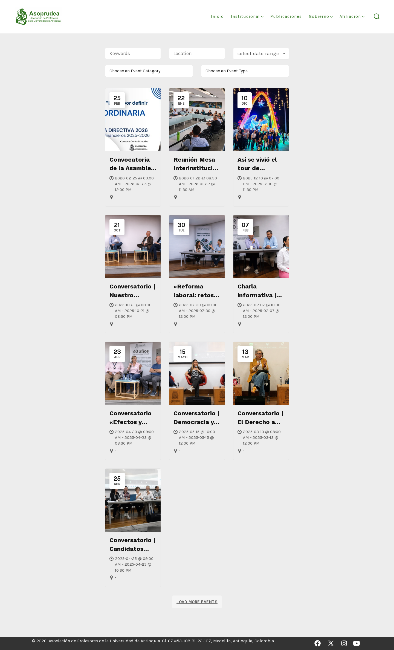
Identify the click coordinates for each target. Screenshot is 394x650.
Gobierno (321, 16)
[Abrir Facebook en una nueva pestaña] (317, 643)
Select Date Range (261, 53)
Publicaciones (286, 16)
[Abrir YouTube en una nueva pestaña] (356, 643)
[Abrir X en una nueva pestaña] (331, 643)
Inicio (217, 16)
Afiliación (352, 16)
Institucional (247, 16)
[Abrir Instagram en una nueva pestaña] (344, 643)
